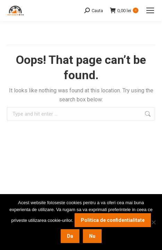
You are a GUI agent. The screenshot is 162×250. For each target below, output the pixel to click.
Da (70, 236)
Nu (92, 236)
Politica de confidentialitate (113, 220)
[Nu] (153, 222)
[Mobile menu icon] (150, 10)
